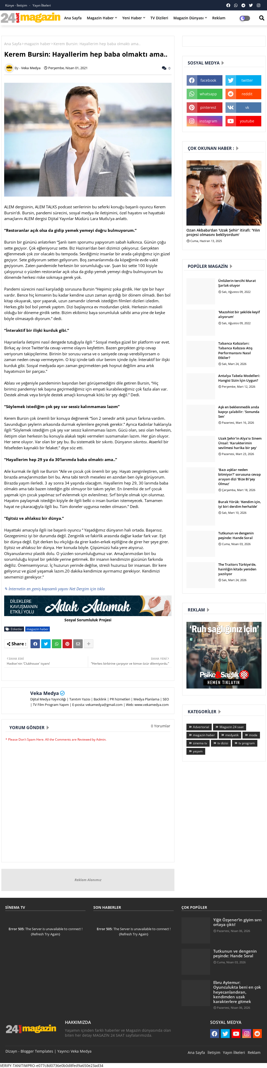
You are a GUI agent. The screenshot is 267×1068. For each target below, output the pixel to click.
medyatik (232, 735)
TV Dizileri (159, 17)
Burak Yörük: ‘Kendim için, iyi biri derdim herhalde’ (239, 504)
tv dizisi (222, 743)
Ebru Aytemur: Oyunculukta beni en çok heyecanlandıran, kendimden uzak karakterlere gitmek (237, 992)
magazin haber (37, 43)
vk (247, 107)
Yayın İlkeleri (42, 5)
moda (253, 735)
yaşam (198, 751)
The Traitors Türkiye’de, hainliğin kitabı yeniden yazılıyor (237, 569)
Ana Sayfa (73, 17)
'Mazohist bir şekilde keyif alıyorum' (239, 314)
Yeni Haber (132, 17)
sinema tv (200, 743)
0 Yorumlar (160, 725)
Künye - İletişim (16, 5)
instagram (208, 121)
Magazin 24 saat (232, 727)
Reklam (218, 17)
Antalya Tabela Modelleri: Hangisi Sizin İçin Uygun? (239, 378)
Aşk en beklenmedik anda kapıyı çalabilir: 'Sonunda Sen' (238, 412)
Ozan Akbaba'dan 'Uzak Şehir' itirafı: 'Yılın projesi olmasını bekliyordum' (223, 232)
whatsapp (208, 93)
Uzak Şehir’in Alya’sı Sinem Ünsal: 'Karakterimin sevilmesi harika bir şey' (240, 443)
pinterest (208, 107)
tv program (247, 743)
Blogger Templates (37, 1051)
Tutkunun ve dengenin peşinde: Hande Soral (236, 535)
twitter (247, 80)
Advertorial (201, 727)
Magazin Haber (100, 17)
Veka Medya (44, 693)
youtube (247, 121)
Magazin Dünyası (188, 17)
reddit (247, 93)
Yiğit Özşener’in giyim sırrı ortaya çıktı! (237, 922)
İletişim (214, 1052)
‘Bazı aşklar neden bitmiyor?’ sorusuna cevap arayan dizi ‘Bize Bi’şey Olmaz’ (239, 476)
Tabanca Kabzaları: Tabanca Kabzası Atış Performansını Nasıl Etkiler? (235, 350)
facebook (208, 80)
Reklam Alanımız (88, 879)
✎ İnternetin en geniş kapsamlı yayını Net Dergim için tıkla (54, 588)
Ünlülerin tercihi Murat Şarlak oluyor (237, 283)
